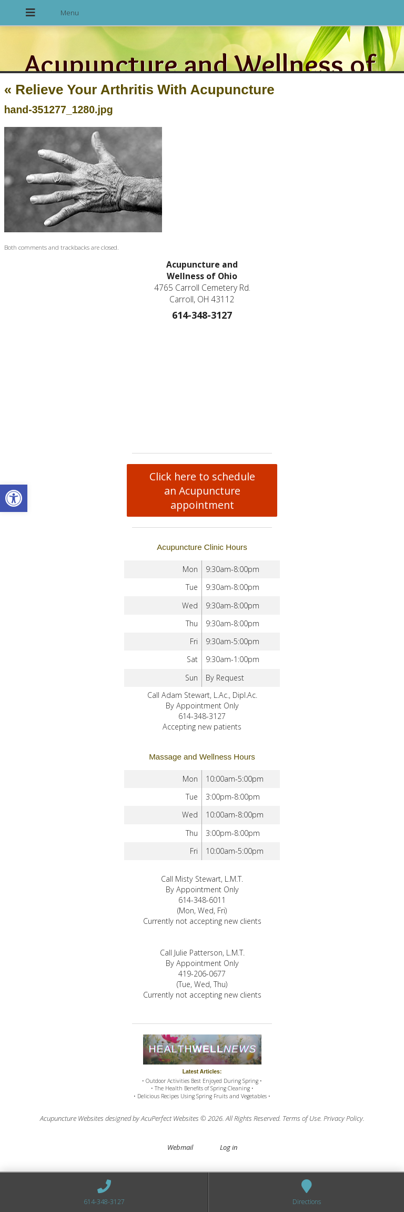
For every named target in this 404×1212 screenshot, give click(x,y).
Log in (228, 1147)
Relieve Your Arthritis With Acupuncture (139, 89)
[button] (13, 498)
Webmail (180, 1147)
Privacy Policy (343, 1118)
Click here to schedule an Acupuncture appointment (202, 490)
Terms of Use (301, 1118)
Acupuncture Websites (72, 1118)
